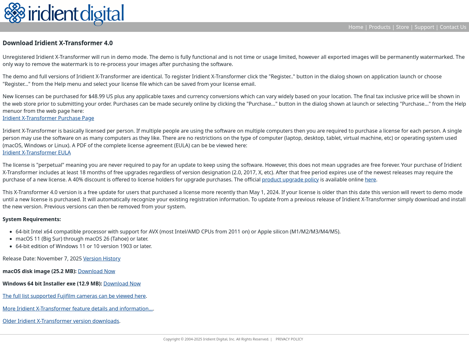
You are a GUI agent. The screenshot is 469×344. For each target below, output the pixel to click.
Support (424, 27)
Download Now (96, 271)
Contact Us (453, 27)
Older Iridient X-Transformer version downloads (61, 320)
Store (402, 27)
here (370, 179)
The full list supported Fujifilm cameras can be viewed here (74, 295)
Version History (102, 258)
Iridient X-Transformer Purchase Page (48, 118)
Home (355, 27)
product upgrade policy (290, 179)
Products (380, 27)
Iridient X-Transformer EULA (37, 152)
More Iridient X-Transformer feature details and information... (78, 308)
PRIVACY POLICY (289, 339)
